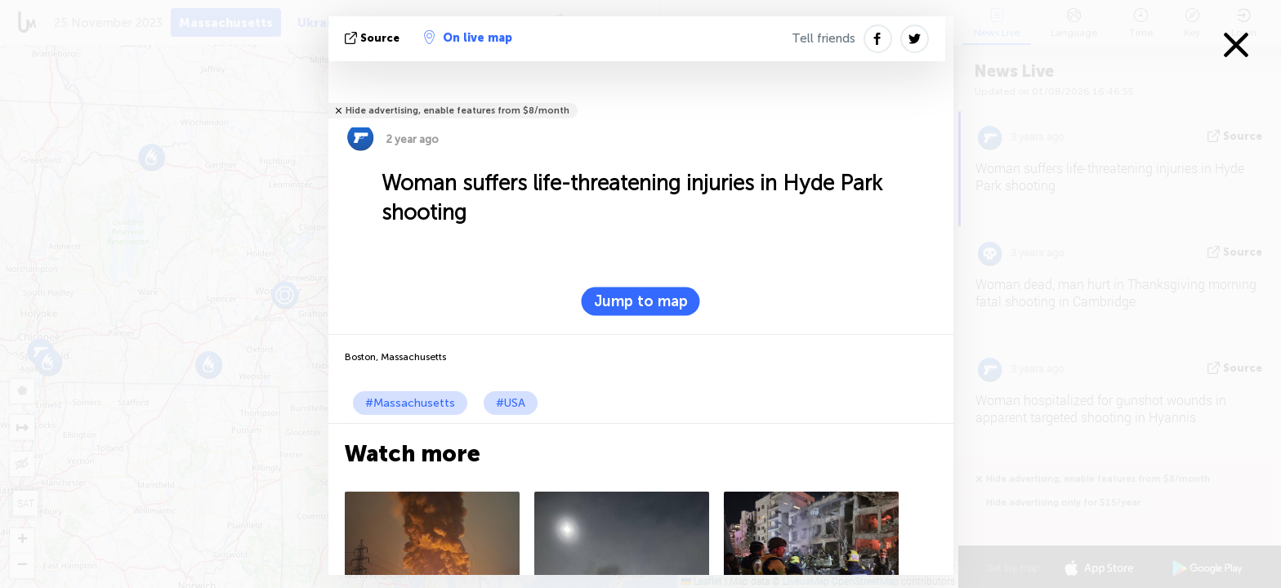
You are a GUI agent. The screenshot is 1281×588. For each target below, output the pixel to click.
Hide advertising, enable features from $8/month (457, 110)
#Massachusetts (410, 403)
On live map (468, 37)
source (373, 38)
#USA (510, 403)
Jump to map (641, 301)
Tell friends (823, 38)
